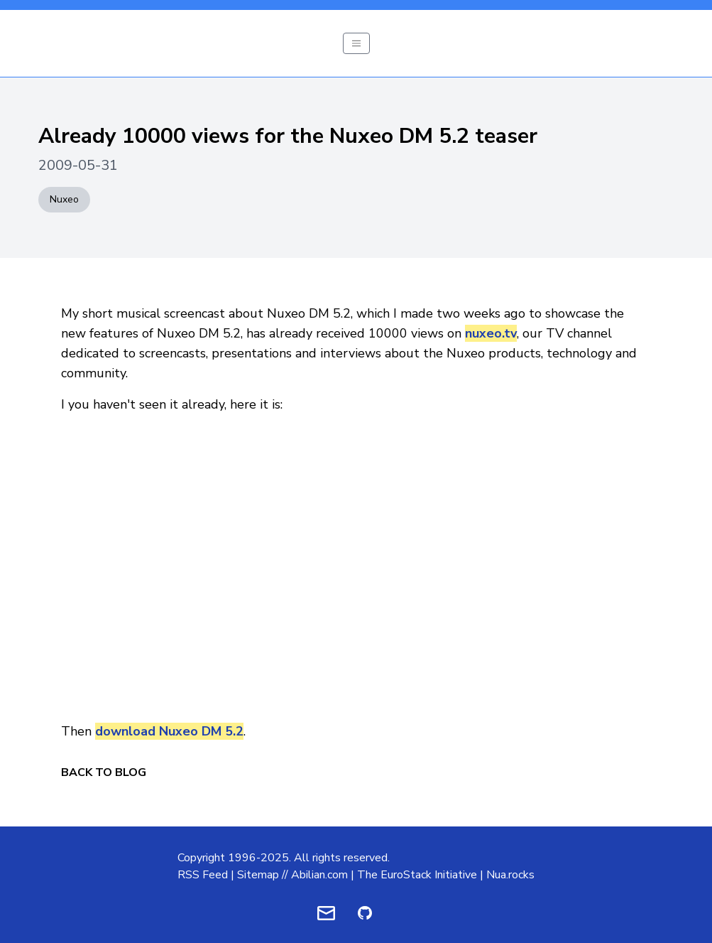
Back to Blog (103, 772)
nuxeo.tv (491, 333)
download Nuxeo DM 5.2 (169, 731)
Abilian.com (319, 875)
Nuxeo (64, 199)
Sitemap (258, 875)
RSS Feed (202, 875)
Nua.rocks (510, 875)
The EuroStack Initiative (417, 875)
